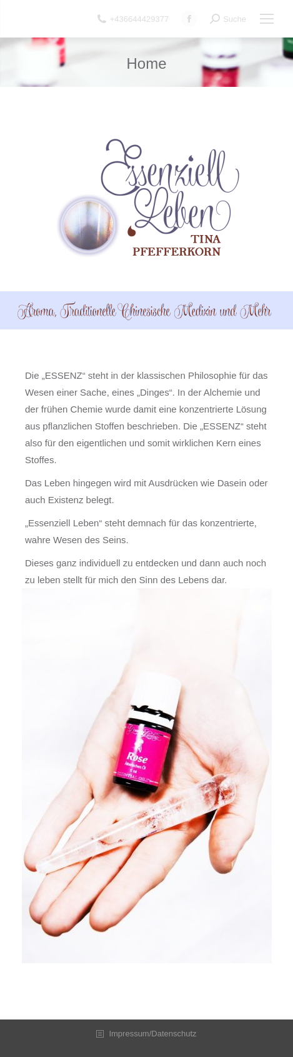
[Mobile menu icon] (267, 19)
